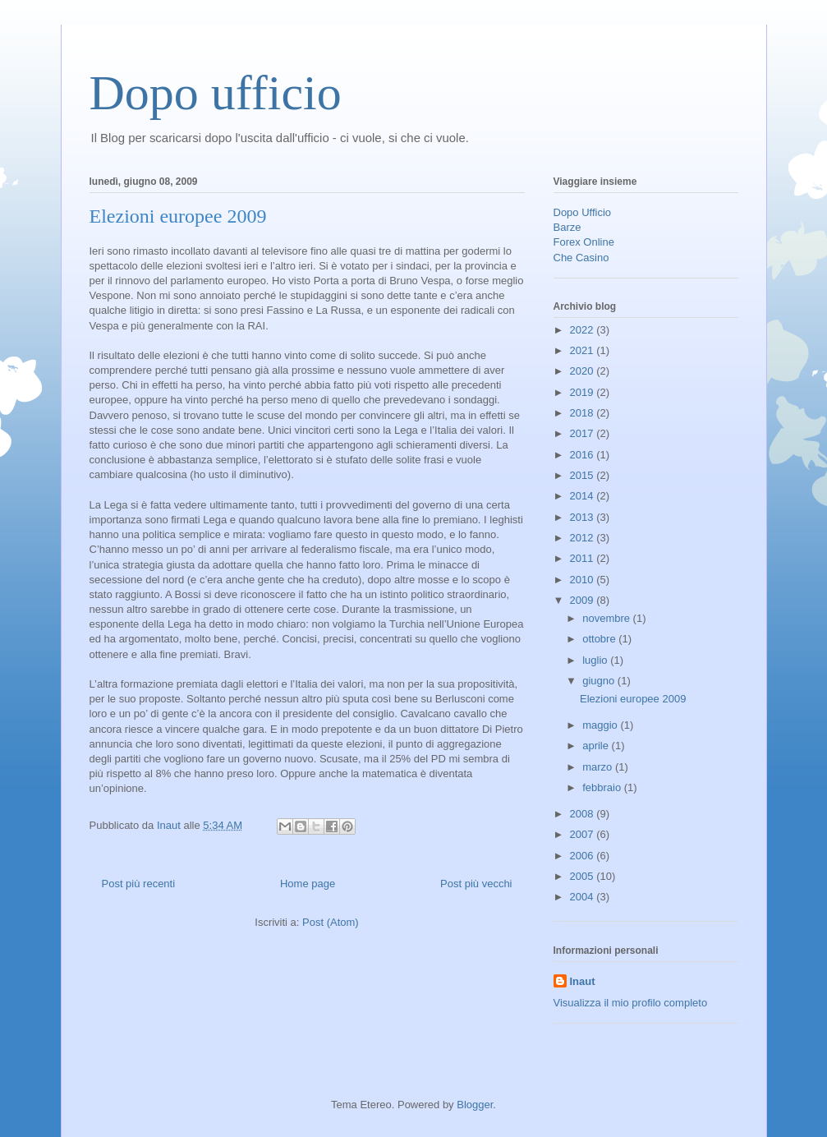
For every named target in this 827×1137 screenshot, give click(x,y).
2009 (583, 600)
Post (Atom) (330, 922)
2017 (583, 433)
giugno (600, 680)
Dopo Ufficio (583, 212)
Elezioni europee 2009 (178, 216)
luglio (596, 660)
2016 (583, 455)
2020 (583, 371)
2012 (583, 538)
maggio (601, 725)
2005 (583, 876)
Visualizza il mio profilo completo (631, 1003)
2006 (583, 855)
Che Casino (581, 257)
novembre (607, 618)
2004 (583, 897)
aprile (596, 745)
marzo (598, 767)
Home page (307, 883)
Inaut (582, 981)
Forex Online (584, 242)
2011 (583, 558)
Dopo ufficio (216, 93)
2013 (583, 517)
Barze (567, 227)
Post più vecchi (476, 883)
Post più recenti (139, 883)
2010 (583, 579)
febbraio (603, 787)
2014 (583, 496)
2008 (583, 814)
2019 (583, 392)
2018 (583, 413)
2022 (583, 330)
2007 (583, 834)
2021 (583, 350)
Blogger (475, 1104)
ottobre (600, 639)
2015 (583, 475)
